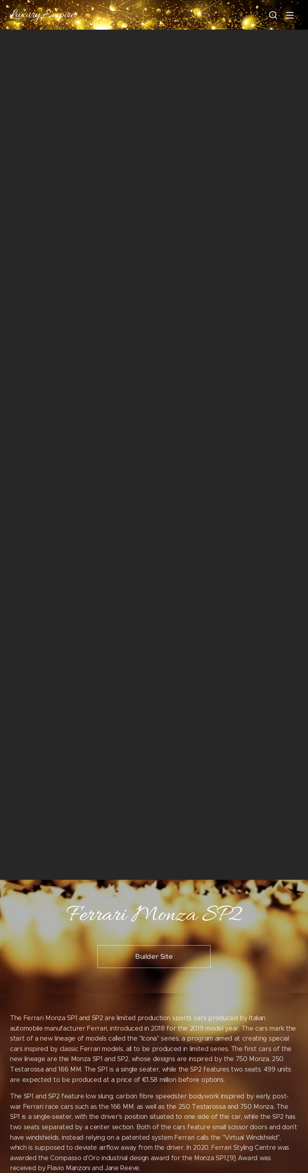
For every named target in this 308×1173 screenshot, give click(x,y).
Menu (290, 15)
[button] (273, 15)
